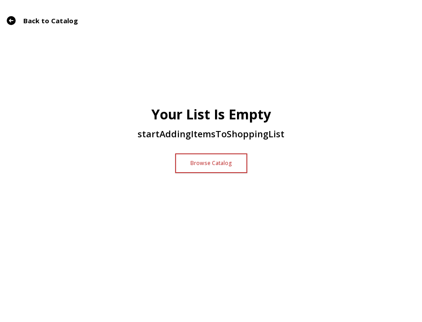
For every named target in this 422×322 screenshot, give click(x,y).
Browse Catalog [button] (211, 163)
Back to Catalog (42, 20)
